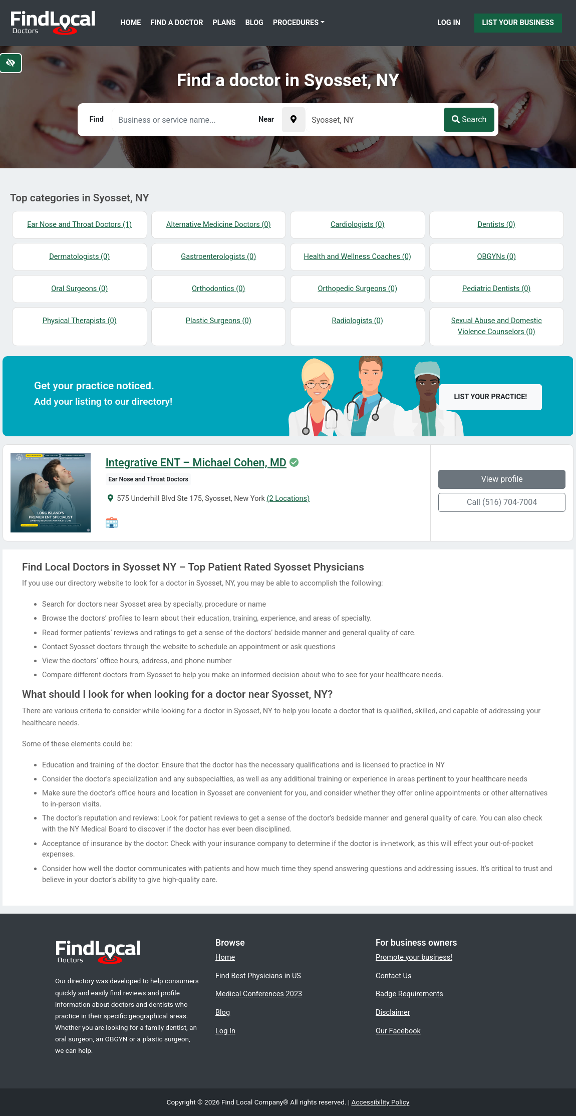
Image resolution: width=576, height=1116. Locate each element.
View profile (502, 479)
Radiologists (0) (357, 320)
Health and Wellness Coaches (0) (357, 256)
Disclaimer (393, 1012)
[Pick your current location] (293, 119)
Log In (448, 22)
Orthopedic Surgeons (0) (357, 288)
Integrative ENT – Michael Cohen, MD (196, 463)
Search (469, 119)
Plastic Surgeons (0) (218, 320)
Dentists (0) (496, 224)
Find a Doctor (177, 23)
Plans (224, 23)
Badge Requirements (409, 993)
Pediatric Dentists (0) (496, 288)
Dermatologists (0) (79, 256)
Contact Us (394, 975)
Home (131, 23)
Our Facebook (398, 1030)
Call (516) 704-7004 (502, 502)
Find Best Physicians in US (258, 975)
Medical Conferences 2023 (258, 993)
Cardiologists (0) (358, 224)
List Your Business (518, 22)
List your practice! (490, 397)
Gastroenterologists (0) (218, 256)
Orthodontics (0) (218, 288)
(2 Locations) (288, 498)
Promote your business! (414, 957)
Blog (254, 23)
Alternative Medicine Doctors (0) (218, 224)
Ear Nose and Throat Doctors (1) (79, 224)
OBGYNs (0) (496, 256)
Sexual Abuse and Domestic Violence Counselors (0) (496, 326)
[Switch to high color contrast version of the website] (10, 63)
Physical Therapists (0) (80, 320)
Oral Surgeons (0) (79, 288)
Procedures (296, 23)
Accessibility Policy (381, 1102)
